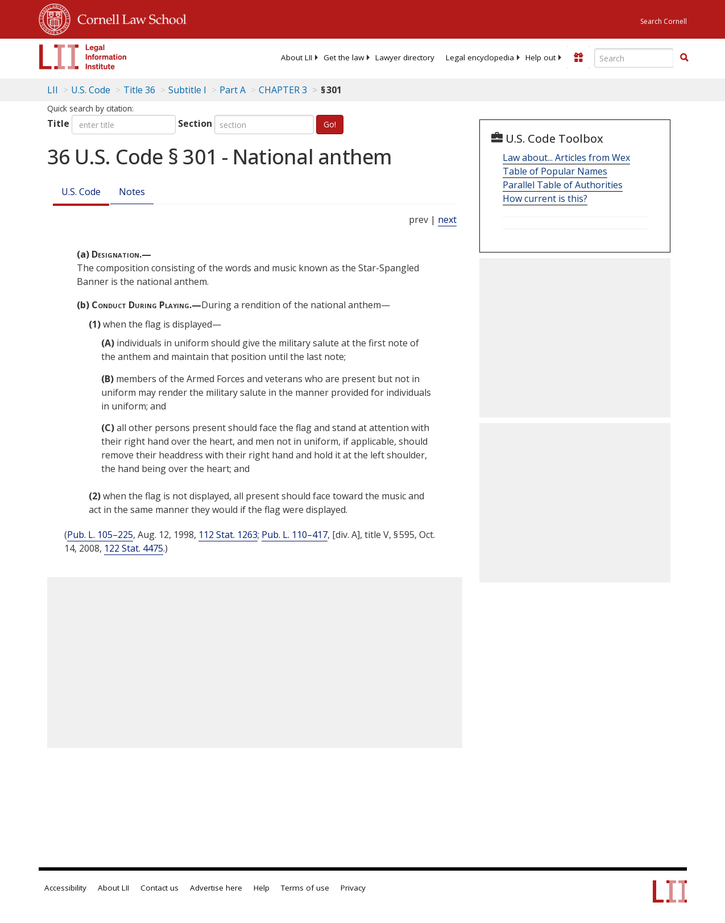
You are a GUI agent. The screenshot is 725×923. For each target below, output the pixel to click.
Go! (330, 124)
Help (262, 888)
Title (58, 123)
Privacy (353, 888)
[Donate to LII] (578, 57)
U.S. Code (81, 191)
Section (195, 123)
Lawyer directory (404, 57)
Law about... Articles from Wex (566, 157)
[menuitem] (296, 57)
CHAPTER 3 (283, 90)
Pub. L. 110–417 (295, 534)
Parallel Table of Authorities (563, 185)
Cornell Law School (129, 17)
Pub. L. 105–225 (100, 534)
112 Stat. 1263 (228, 534)
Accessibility (65, 888)
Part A (232, 90)
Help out (540, 57)
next (447, 219)
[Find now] (684, 58)
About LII (296, 57)
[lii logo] (83, 57)
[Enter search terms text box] (634, 58)
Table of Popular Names (555, 171)
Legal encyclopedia (480, 57)
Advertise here (216, 888)
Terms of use (305, 888)
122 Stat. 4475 (133, 548)
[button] (684, 57)
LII (52, 90)
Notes (132, 191)
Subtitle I (187, 90)
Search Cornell (663, 21)
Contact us (159, 888)
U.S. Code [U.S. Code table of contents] (90, 90)
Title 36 (139, 90)
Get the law (344, 57)
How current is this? (545, 198)
